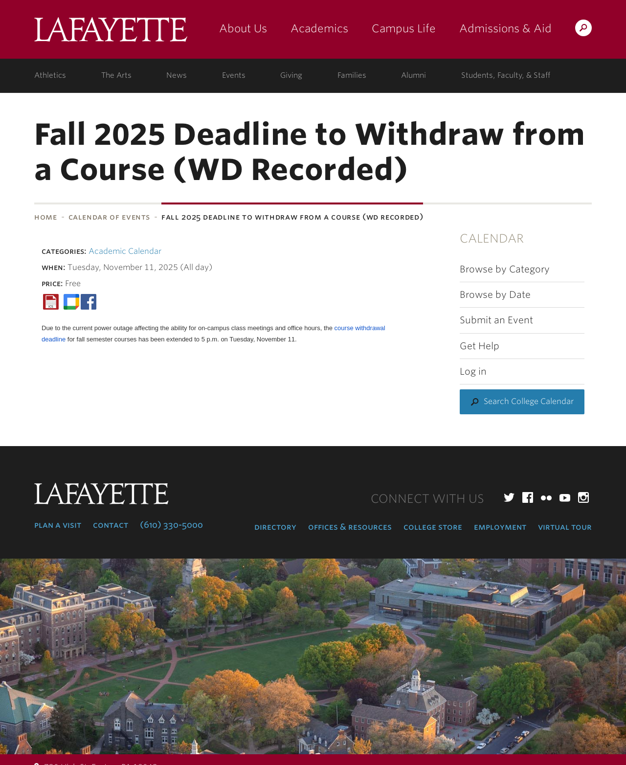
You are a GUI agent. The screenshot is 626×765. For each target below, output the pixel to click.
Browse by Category (505, 269)
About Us (243, 28)
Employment (500, 527)
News (176, 75)
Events (234, 75)
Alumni (413, 75)
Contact (110, 525)
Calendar (492, 238)
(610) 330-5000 (171, 525)
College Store (432, 527)
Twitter (509, 497)
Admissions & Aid (505, 28)
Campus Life (404, 28)
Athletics (50, 75)
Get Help (479, 346)
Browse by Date (495, 294)
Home (45, 217)
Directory (275, 527)
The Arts (116, 75)
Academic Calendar (125, 251)
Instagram (583, 497)
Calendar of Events (109, 217)
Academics (319, 28)
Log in (473, 371)
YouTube (565, 497)
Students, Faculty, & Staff (505, 75)
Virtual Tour (565, 527)
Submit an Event (496, 320)
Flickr (546, 497)
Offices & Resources (350, 527)
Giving (291, 75)
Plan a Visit (57, 525)
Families (351, 75)
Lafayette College (110, 33)
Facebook (527, 497)
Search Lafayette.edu (583, 29)
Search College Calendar (529, 401)
